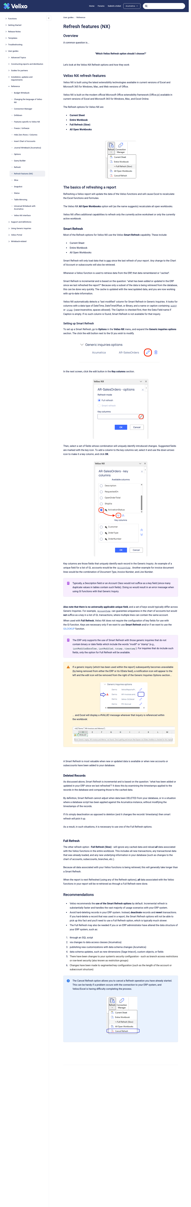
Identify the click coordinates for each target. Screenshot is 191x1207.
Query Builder (20, 161)
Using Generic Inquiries (21, 228)
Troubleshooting (15, 44)
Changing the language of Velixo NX (28, 100)
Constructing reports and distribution (27, 64)
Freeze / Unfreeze (21, 128)
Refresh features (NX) (23, 174)
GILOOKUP (69, 628)
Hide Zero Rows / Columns (25, 135)
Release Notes (14, 31)
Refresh (17, 167)
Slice (16, 180)
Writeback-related (18, 241)
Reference (15, 86)
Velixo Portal (16, 235)
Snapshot (18, 186)
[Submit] (146, 6)
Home (91, 6)
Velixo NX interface (22, 215)
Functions (12, 18)
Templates (12, 38)
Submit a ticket (114, 6)
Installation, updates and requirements (21, 78)
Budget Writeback (21, 93)
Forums (101, 6)
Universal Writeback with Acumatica (24, 207)
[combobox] (164, 6)
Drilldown (18, 115)
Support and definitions (21, 222)
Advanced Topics (18, 57)
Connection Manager (23, 109)
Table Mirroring (20, 199)
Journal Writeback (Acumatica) (27, 148)
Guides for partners (19, 70)
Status (17, 193)
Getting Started (14, 25)
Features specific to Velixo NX (27, 122)
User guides (13, 51)
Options (17, 154)
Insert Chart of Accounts (24, 141)
